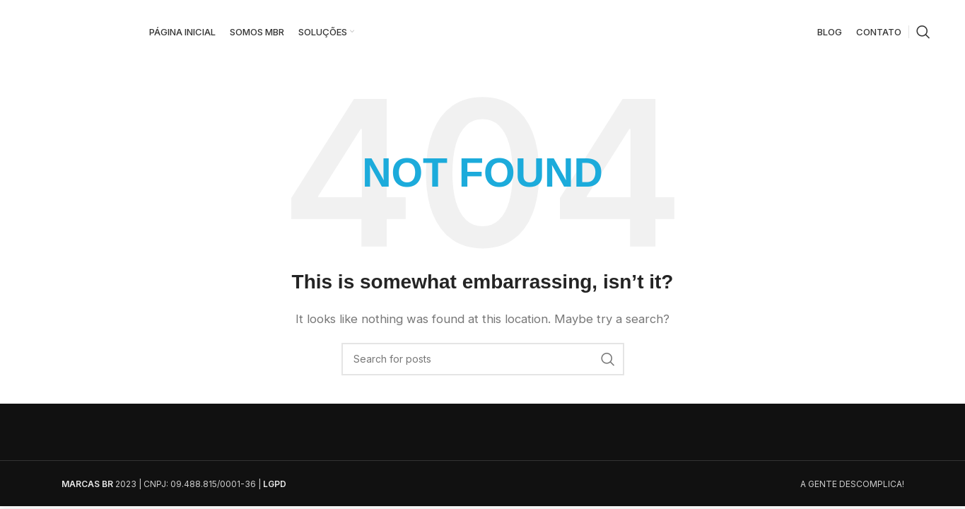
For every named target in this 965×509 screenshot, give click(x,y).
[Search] (923, 32)
